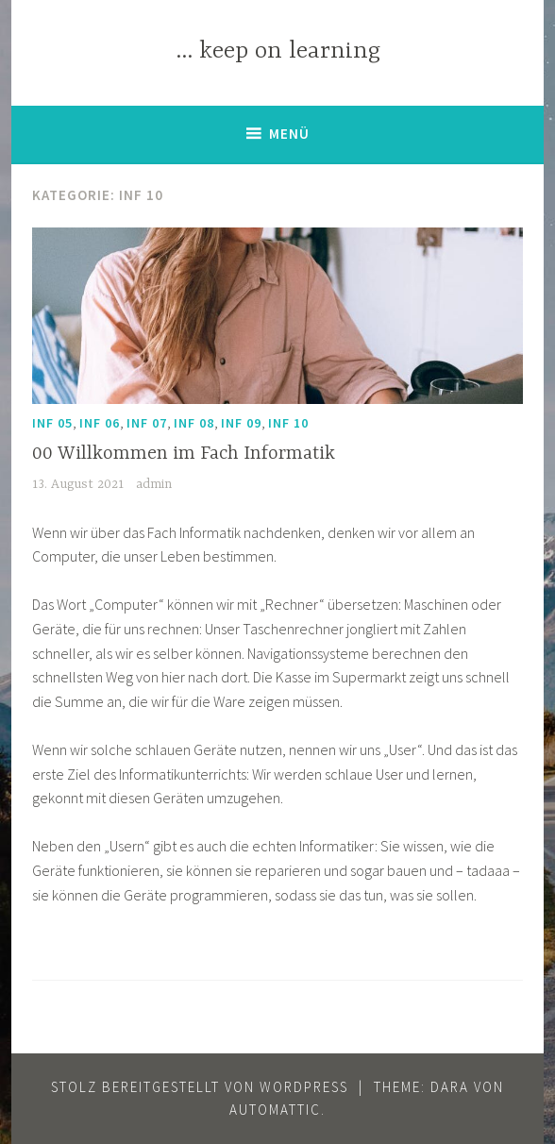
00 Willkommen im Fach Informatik (183, 453)
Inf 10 (288, 422)
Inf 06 (99, 422)
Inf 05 (52, 422)
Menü (289, 134)
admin (154, 484)
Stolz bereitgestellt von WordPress (199, 1087)
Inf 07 (146, 422)
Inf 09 (241, 422)
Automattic (275, 1110)
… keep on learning (278, 51)
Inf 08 (194, 422)
